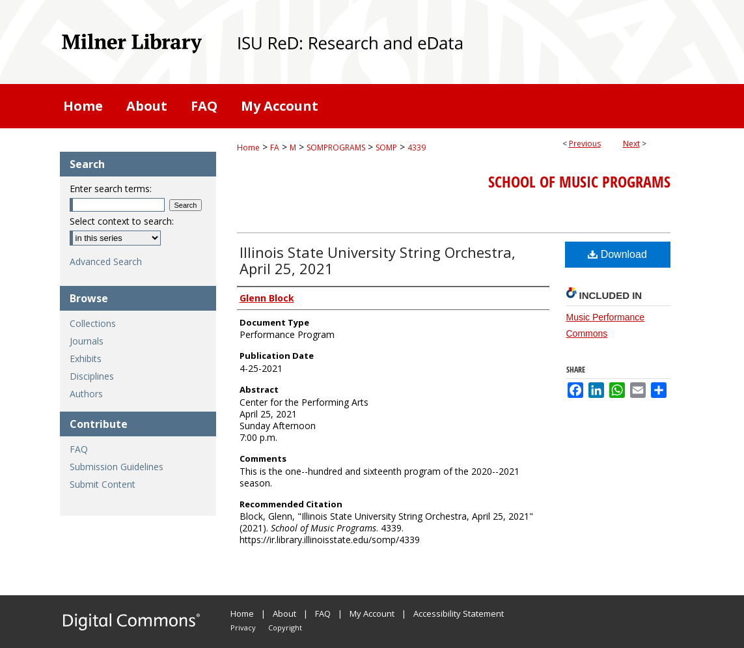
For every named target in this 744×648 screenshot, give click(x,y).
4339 (416, 147)
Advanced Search (106, 261)
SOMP (386, 147)
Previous (585, 143)
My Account (372, 613)
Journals (86, 341)
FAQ (79, 449)
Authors (86, 393)
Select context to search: (122, 221)
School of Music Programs (579, 181)
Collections (93, 323)
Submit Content (102, 484)
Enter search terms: (111, 188)
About (284, 613)
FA (274, 147)
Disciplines (92, 376)
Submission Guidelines (116, 466)
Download (617, 254)
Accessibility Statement (458, 613)
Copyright (285, 627)
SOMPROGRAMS (336, 147)
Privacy (243, 627)
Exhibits (86, 358)
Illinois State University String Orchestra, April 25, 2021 (378, 260)
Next (631, 143)
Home (248, 147)
